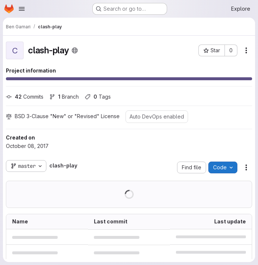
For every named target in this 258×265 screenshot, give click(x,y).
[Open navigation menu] (22, 9)
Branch (64, 96)
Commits (24, 96)
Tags (98, 96)
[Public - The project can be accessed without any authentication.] (75, 50)
